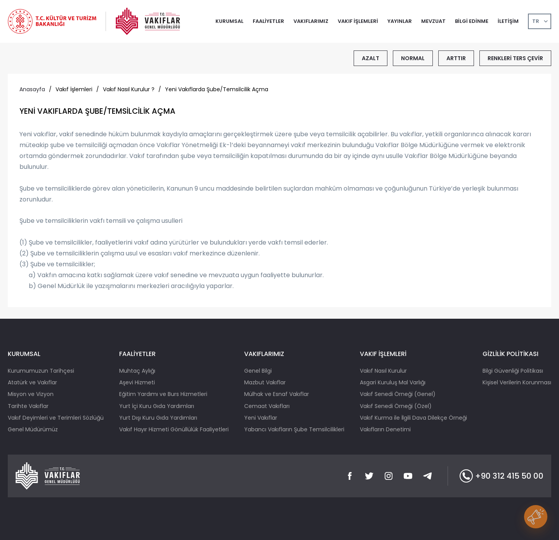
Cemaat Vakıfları (267, 406)
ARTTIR (456, 58)
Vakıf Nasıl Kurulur (383, 371)
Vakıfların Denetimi (385, 429)
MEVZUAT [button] (433, 21)
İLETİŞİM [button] (508, 21)
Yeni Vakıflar (260, 418)
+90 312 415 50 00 (501, 476)
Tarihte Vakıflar (28, 406)
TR (535, 21)
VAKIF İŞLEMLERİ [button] (358, 21)
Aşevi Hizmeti (137, 382)
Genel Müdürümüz (33, 429)
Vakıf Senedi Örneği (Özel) (396, 406)
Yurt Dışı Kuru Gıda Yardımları (158, 418)
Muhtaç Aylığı (137, 371)
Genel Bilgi (258, 371)
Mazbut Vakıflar (265, 382)
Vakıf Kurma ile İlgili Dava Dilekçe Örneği (413, 418)
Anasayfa (32, 89)
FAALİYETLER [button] (268, 21)
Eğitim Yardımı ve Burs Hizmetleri (163, 394)
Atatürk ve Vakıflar (32, 382)
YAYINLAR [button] (399, 21)
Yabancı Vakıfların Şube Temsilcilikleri (294, 429)
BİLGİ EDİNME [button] (471, 21)
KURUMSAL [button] (229, 21)
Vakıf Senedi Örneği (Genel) (398, 394)
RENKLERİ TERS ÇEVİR (515, 58)
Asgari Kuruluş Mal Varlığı (392, 382)
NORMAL (413, 58)
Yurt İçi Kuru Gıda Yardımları (156, 406)
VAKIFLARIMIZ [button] (310, 21)
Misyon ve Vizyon (31, 394)
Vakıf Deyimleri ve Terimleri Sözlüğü (56, 418)
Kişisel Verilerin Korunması (517, 382)
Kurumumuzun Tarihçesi (41, 371)
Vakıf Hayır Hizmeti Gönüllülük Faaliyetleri (174, 429)
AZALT (370, 58)
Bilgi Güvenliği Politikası (513, 371)
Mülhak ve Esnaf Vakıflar (276, 394)
